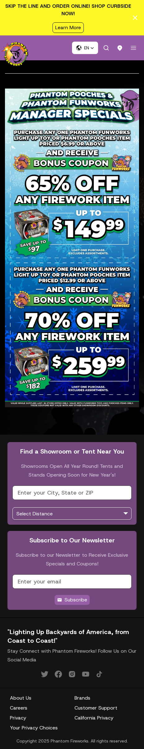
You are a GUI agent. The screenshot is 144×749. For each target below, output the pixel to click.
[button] (85, 47)
